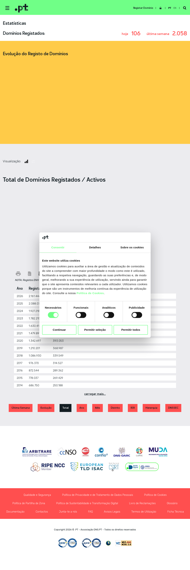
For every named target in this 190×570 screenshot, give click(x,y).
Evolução (46, 407)
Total (65, 407)
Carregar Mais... (95, 394)
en (174, 8)
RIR (133, 407)
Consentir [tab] (58, 247)
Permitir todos (130, 329)
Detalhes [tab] (95, 247)
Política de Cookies (90, 293)
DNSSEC (173, 407)
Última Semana (21, 407)
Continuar (59, 329)
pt (169, 8)
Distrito (115, 407)
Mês (97, 407)
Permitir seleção (95, 329)
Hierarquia (151, 407)
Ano (81, 407)
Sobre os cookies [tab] (132, 247)
